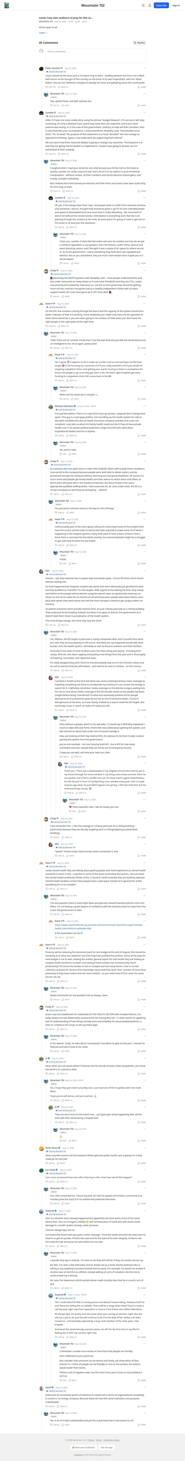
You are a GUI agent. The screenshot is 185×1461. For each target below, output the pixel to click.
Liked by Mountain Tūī (56, 72)
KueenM (49, 1210)
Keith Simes (51, 1147)
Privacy (90, 1440)
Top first (139, 42)
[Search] (143, 5)
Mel (47, 570)
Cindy (53, 270)
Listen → (43, 32)
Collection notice (112, 1440)
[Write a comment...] (96, 56)
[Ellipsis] (144, 68)
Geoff (48, 1387)
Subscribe (161, 5)
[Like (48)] (70, 21)
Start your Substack (83, 1447)
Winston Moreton (64, 406)
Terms (99, 1440)
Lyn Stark (50, 1169)
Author (54, 97)
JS (46, 1058)
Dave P (49, 303)
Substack (78, 1454)
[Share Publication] (150, 5)
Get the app (107, 1447)
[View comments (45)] (77, 21)
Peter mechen (52, 68)
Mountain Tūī (46, 21)
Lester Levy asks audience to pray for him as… (66, 17)
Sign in (176, 5)
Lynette (49, 112)
